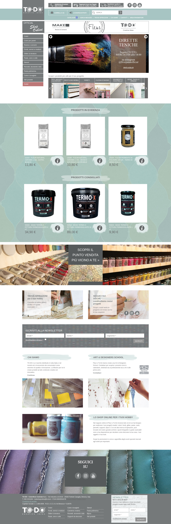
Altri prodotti (91, 516)
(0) (59, 13)
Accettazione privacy (120, 518)
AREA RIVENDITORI (136, 17)
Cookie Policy (81, 499)
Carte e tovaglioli (73, 508)
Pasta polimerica (92, 510)
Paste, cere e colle (54, 516)
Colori (50, 508)
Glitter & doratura (54, 513)
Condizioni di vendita (29, 501)
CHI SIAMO (114, 17)
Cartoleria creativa (73, 510)
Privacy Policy (71, 499)
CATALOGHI (72, 17)
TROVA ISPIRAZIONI (101, 17)
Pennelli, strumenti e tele (75, 513)
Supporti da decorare (74, 516)
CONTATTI (123, 17)
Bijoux (89, 513)
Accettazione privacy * (34, 340)
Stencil (89, 508)
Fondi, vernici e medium (56, 510)
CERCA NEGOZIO (86, 17)
